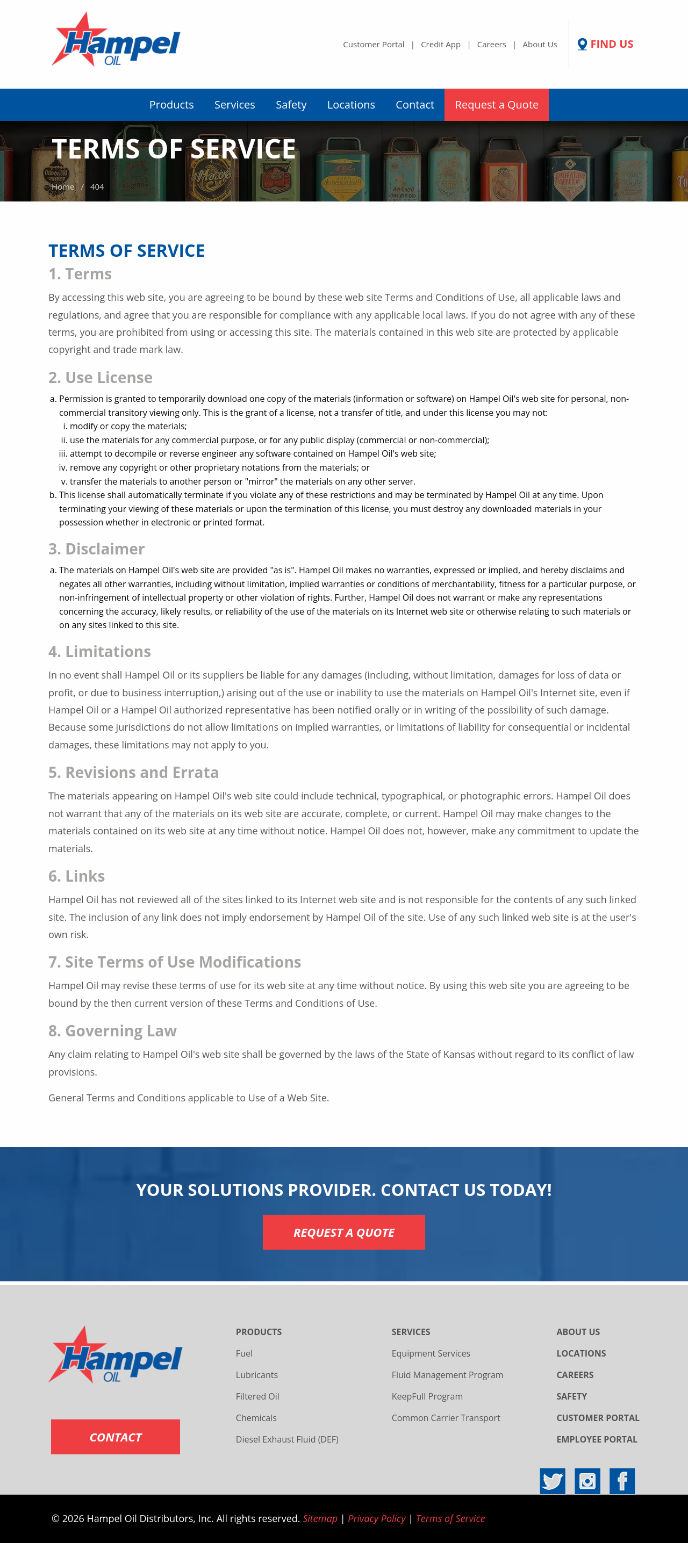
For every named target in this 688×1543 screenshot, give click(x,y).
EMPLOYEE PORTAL (596, 1439)
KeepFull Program (427, 1396)
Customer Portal (373, 44)
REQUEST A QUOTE (344, 1232)
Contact (415, 104)
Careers (491, 44)
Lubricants (257, 1375)
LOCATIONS (581, 1353)
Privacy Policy (376, 1518)
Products (171, 104)
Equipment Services (431, 1353)
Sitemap (320, 1518)
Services (234, 104)
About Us (540, 44)
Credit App (441, 44)
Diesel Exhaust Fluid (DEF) (287, 1439)
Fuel (244, 1353)
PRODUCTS (259, 1332)
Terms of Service (450, 1518)
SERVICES (411, 1332)
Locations (351, 104)
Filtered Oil (258, 1396)
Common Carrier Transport (446, 1418)
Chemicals (256, 1418)
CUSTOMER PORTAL (598, 1418)
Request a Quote (497, 104)
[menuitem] (171, 105)
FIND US (611, 44)
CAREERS (574, 1375)
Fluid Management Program (448, 1375)
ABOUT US (578, 1332)
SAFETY (571, 1396)
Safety (291, 104)
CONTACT (116, 1437)
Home (63, 186)
